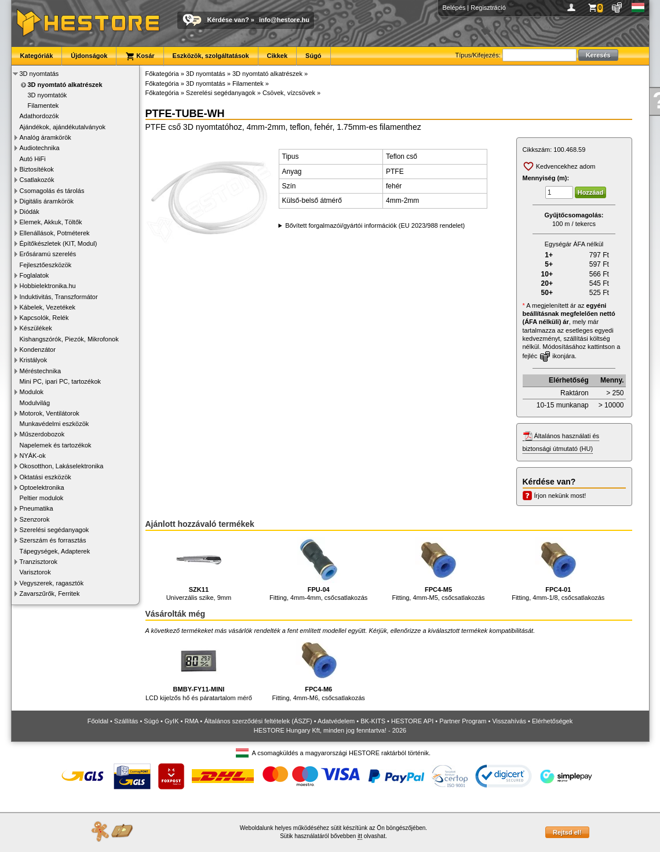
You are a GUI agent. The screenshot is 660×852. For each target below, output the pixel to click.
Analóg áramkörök (45, 137)
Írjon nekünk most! (560, 495)
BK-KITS (372, 721)
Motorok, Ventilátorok (49, 413)
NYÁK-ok (33, 455)
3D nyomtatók (47, 95)
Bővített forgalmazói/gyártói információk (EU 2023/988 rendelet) (375, 225)
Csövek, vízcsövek (288, 92)
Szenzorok (35, 519)
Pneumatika (36, 508)
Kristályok (34, 359)
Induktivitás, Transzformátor (59, 296)
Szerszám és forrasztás (53, 540)
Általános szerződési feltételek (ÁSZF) (258, 721)
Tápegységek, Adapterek (55, 551)
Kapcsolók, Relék (44, 317)
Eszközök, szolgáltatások (211, 55)
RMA (191, 721)
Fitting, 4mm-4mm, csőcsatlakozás (318, 569)
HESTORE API (412, 721)
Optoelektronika (42, 487)
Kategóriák (36, 55)
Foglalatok (34, 275)
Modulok (32, 391)
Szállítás (126, 721)
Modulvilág (35, 402)
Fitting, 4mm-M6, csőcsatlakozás (318, 669)
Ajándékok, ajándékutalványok (63, 126)
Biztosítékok (37, 169)
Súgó (313, 55)
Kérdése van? (228, 19)
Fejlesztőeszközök (46, 264)
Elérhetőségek (552, 721)
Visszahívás (509, 721)
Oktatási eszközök (45, 477)
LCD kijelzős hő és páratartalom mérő (198, 669)
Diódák (29, 211)
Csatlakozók (37, 179)
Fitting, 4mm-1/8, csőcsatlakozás (558, 569)
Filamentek (43, 105)
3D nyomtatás (39, 73)
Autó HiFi (33, 158)
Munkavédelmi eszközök (54, 423)
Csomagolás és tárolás (52, 190)
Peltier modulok (42, 497)
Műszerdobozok (42, 434)
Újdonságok (89, 55)
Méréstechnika (40, 370)
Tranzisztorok (39, 561)
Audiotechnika (40, 147)
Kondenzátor (38, 349)
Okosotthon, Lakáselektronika (62, 466)
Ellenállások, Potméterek (55, 233)
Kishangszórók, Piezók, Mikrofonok (69, 339)
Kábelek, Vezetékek (48, 307)
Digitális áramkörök (47, 201)
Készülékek (36, 328)
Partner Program (462, 721)
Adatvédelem (336, 721)
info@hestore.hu (284, 19)
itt (360, 836)
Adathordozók (39, 115)
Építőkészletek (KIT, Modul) (58, 243)
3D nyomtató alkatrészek (65, 84)
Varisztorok (35, 572)
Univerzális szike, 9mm (198, 569)
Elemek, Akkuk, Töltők (51, 222)
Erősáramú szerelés (48, 253)
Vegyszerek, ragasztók (52, 583)
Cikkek (277, 55)
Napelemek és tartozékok (56, 445)
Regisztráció (488, 7)
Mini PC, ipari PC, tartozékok (60, 381)
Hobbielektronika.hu (48, 285)
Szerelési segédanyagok (54, 529)
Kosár (139, 56)
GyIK (171, 721)
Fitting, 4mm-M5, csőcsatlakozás (438, 569)
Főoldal (97, 721)
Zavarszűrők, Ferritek (50, 593)
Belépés (454, 7)
